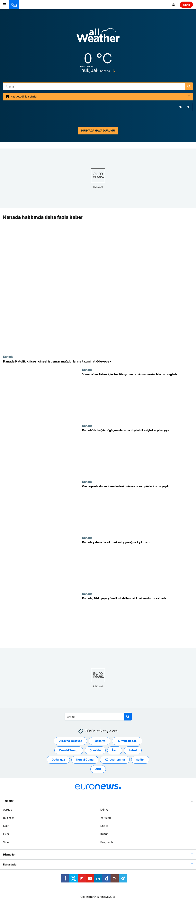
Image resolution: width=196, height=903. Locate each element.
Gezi (6, 834)
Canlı (186, 4)
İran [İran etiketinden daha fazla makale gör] (114, 750)
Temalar (8, 800)
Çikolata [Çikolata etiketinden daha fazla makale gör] (95, 750)
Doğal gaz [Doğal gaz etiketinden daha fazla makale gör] (58, 759)
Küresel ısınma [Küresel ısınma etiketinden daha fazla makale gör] (115, 759)
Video (6, 842)
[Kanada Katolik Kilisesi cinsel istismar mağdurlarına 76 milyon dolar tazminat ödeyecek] (98, 361)
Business (8, 817)
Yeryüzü (105, 817)
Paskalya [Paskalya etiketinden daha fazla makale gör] (99, 740)
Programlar (107, 842)
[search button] (189, 86)
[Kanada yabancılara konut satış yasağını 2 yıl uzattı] (137, 564)
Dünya (104, 809)
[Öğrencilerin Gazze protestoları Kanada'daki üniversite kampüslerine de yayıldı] (137, 508)
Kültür (104, 834)
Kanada (8, 356)
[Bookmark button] (113, 70)
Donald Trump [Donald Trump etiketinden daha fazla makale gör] (68, 750)
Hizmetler (9, 854)
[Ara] (98, 86)
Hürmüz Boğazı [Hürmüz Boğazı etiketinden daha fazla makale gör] (127, 740)
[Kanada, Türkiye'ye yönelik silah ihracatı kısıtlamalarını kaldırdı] (137, 620)
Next (6, 825)
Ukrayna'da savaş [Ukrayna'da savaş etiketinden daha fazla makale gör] (70, 740)
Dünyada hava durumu (98, 130)
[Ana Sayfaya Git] (14, 4)
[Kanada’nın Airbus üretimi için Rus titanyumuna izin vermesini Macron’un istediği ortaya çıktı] (137, 396)
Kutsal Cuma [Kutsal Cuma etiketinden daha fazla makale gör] (85, 759)
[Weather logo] (98, 36)
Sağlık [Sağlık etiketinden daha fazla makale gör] (140, 759)
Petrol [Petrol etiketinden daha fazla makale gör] (133, 750)
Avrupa (7, 809)
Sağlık (104, 825)
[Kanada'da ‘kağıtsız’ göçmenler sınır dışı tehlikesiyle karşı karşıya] (137, 452)
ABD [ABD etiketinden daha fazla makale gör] (98, 769)
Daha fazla (9, 864)
